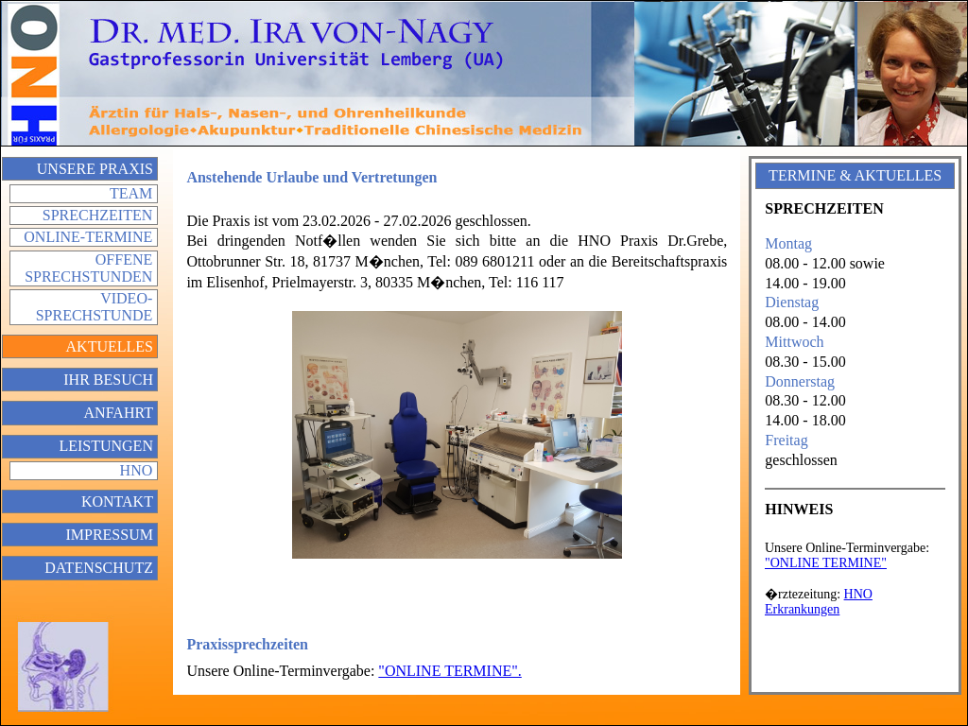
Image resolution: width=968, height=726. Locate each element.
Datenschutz (98, 568)
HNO (136, 470)
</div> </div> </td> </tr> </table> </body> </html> (854, 605)
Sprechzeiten (97, 215)
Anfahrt (118, 413)
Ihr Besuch (108, 380)
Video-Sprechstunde (94, 306)
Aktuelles (109, 346)
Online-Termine (88, 237)
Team (131, 193)
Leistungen (106, 446)
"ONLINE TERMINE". (449, 671)
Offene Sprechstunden (88, 268)
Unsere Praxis (95, 169)
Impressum (108, 535)
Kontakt (117, 501)
